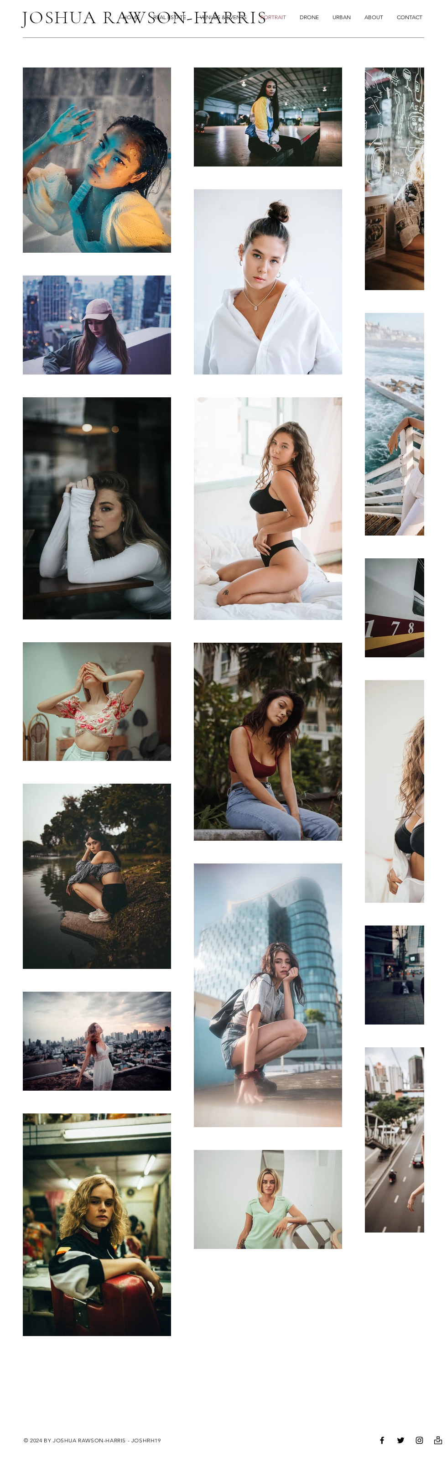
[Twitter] (400, 1440)
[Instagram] (419, 1440)
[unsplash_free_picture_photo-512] (438, 1440)
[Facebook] (382, 1440)
